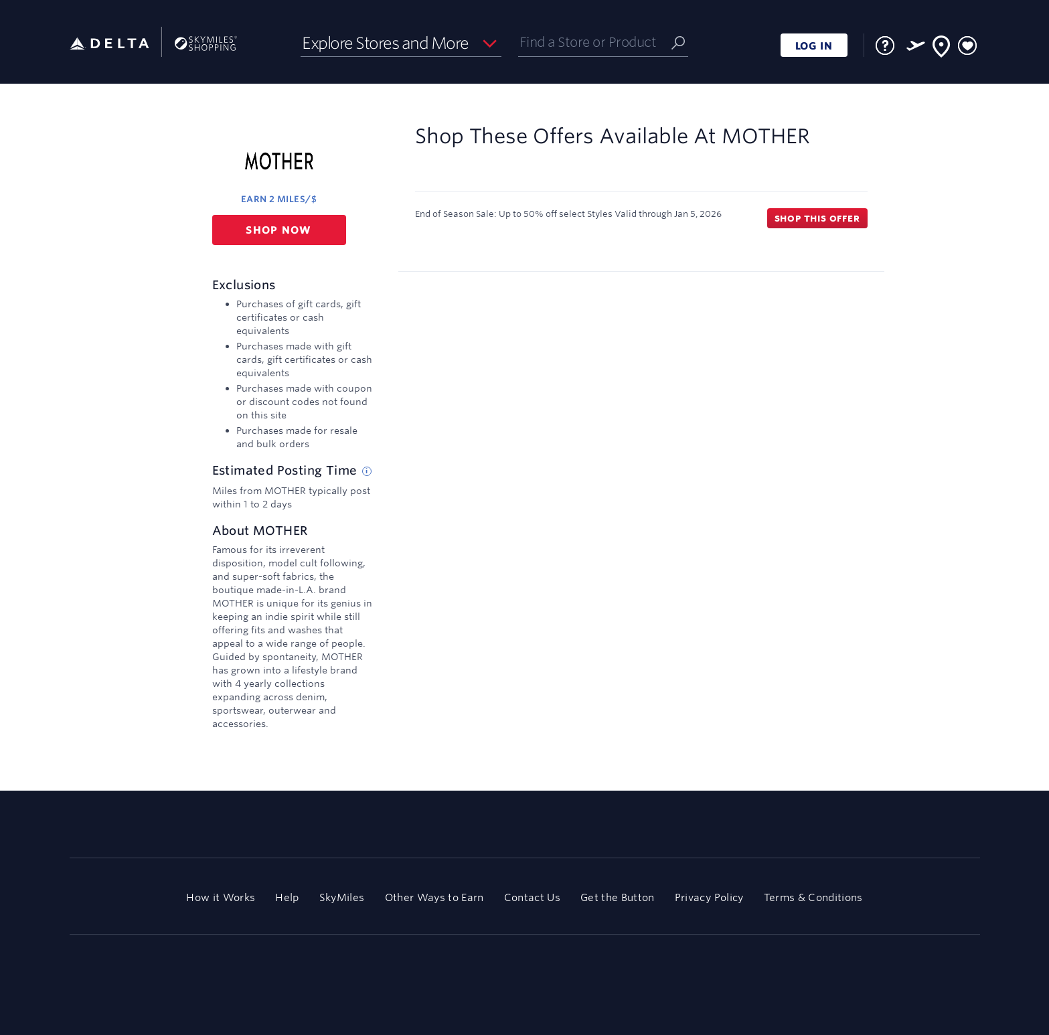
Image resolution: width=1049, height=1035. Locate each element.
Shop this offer (817, 218)
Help (287, 897)
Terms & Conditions (813, 897)
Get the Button (617, 897)
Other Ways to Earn (434, 897)
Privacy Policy (709, 897)
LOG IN (814, 45)
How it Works (220, 897)
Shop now (279, 230)
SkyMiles (342, 897)
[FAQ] (885, 45)
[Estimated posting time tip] (367, 471)
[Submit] (678, 42)
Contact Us (532, 897)
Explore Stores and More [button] (385, 43)
